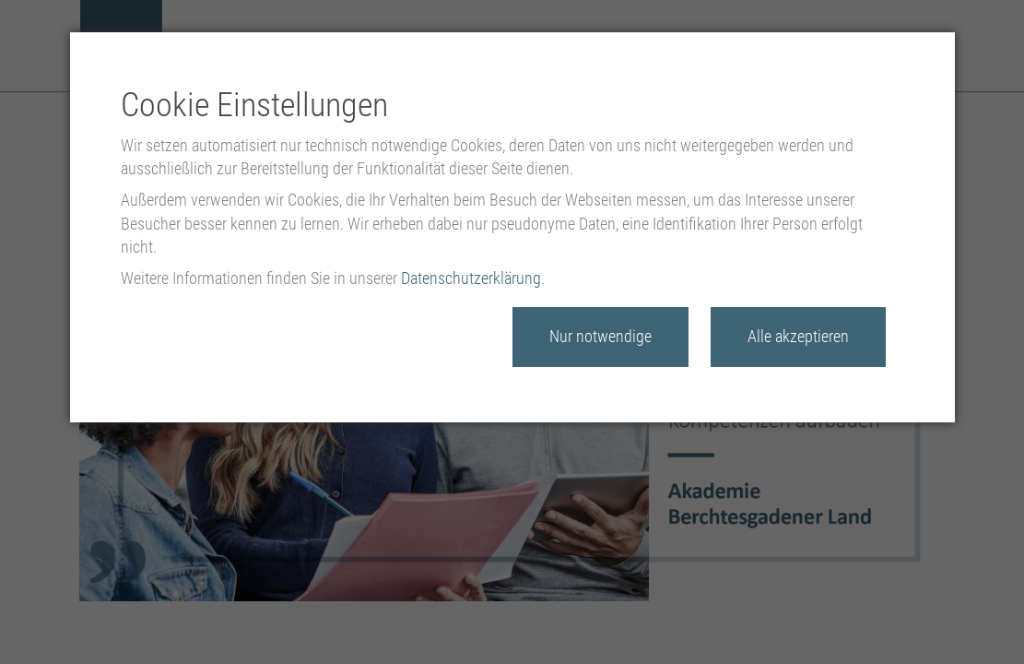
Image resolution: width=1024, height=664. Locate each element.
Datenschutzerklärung (471, 278)
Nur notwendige (600, 336)
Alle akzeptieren (798, 336)
